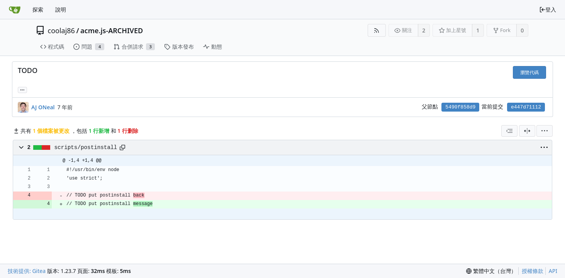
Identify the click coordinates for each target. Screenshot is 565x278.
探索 (37, 9)
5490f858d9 (460, 107)
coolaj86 (61, 30)
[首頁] (14, 10)
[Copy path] (122, 147)
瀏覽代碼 (529, 72)
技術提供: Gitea (27, 271)
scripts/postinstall (85, 147)
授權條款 (532, 271)
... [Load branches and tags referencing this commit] (22, 89)
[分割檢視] (527, 131)
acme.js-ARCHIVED (111, 30)
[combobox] (509, 131)
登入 (547, 9)
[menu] (544, 131)
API (553, 271)
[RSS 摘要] (377, 30)
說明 (60, 9)
